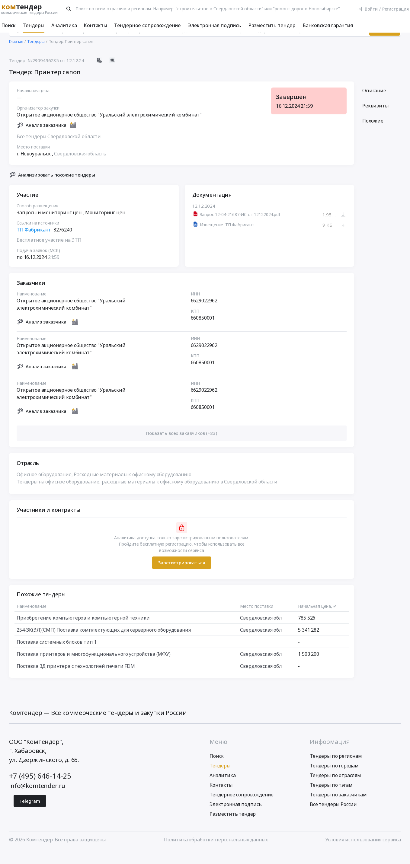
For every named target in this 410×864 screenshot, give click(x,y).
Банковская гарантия (328, 25)
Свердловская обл (261, 631)
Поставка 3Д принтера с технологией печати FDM (76, 679)
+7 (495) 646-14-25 (40, 789)
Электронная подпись (214, 25)
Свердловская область (80, 167)
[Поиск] (68, 8)
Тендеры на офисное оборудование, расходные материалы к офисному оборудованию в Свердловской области (147, 495)
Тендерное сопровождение (147, 25)
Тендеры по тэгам (331, 798)
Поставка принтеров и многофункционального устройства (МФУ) (94, 667)
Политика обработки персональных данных (216, 853)
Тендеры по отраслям (335, 788)
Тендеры (33, 25)
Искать (384, 44)
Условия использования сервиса (363, 853)
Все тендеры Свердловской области (59, 149)
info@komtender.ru (37, 799)
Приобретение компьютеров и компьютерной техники (83, 631)
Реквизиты (375, 119)
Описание (374, 104)
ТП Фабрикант (34, 243)
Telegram (29, 814)
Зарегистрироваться (181, 576)
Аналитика (64, 25)
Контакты (95, 25)
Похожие (372, 134)
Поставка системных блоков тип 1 (57, 655)
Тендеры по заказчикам (338, 808)
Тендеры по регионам (336, 769)
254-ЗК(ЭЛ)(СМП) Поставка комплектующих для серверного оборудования (104, 643)
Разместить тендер (272, 25)
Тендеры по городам (334, 779)
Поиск (8, 25)
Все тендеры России (333, 817)
